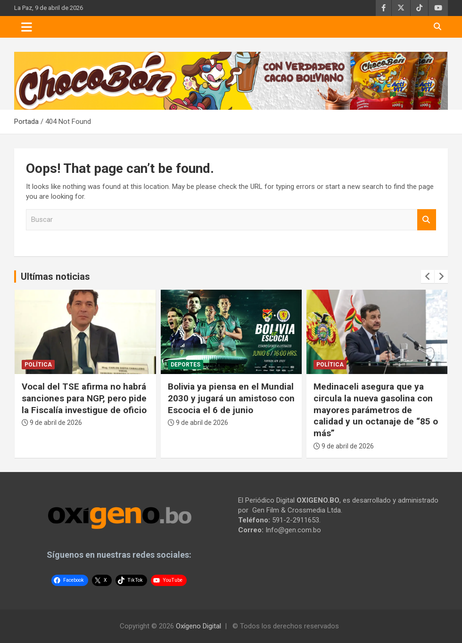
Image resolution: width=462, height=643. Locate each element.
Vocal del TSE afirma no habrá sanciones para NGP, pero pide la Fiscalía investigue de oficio (84, 398)
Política (38, 364)
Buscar (426, 219)
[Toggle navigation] (26, 27)
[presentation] (427, 276)
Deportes (185, 364)
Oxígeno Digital (198, 626)
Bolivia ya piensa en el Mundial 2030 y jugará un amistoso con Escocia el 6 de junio (231, 398)
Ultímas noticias (55, 276)
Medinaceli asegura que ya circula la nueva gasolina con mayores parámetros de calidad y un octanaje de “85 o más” (376, 410)
